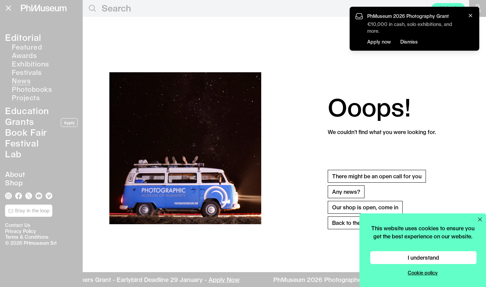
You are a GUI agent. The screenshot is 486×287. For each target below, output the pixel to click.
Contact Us (17, 225)
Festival (21, 143)
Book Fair (26, 132)
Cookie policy (423, 273)
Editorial (23, 37)
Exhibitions (30, 64)
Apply (69, 122)
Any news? (346, 191)
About (15, 174)
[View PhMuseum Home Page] (43, 8)
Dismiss (409, 42)
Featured (27, 47)
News (21, 81)
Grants (19, 121)
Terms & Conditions (27, 237)
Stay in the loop (29, 211)
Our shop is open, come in (365, 207)
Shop (14, 183)
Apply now (379, 42)
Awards (24, 55)
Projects (26, 98)
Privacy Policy (20, 231)
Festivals (27, 72)
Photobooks (32, 89)
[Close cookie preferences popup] (480, 219)
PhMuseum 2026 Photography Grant (408, 16)
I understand (423, 257)
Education (27, 110)
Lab (13, 154)
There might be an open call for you (377, 176)
